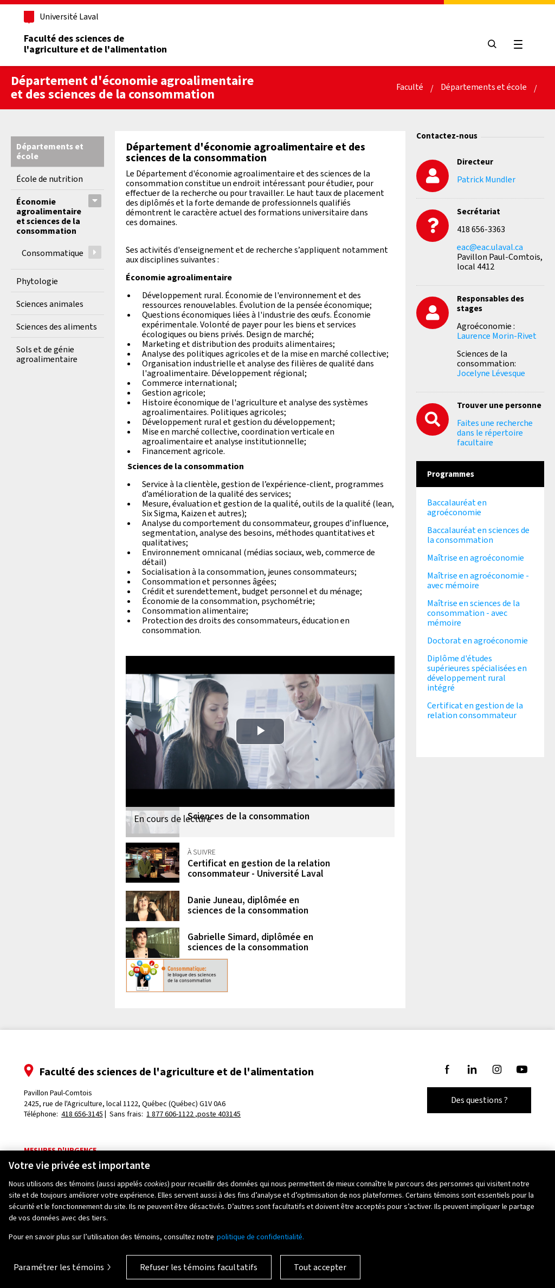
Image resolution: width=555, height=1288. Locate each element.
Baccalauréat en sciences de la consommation (478, 535)
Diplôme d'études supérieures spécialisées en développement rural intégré (477, 673)
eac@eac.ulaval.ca (490, 247)
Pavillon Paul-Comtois (126, 1100)
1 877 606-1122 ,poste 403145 (195, 1115)
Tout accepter (320, 1267)
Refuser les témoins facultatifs (199, 1267)
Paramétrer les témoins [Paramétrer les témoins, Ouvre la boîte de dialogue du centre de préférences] (59, 1267)
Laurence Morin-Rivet (497, 335)
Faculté (409, 87)
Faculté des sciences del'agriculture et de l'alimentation (96, 44)
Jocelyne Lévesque (491, 373)
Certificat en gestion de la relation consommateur (475, 710)
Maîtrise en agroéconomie (475, 557)
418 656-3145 (83, 1115)
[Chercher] (491, 44)
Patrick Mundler (486, 179)
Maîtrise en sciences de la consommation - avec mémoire (473, 612)
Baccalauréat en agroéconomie (457, 507)
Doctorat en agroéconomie (477, 640)
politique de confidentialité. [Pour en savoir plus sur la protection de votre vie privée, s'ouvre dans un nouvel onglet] (260, 1237)
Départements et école (484, 87)
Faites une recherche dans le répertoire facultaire (495, 432)
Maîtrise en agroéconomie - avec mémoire (478, 580)
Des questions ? (478, 1102)
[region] (277, 1219)
